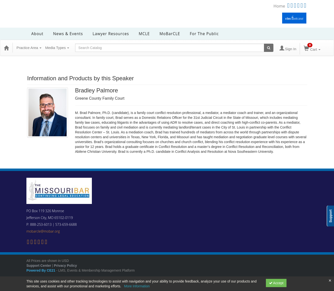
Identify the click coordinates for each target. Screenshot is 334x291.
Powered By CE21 (41, 270)
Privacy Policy (65, 265)
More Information (137, 286)
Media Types (57, 48)
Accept (276, 283)
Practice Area (28, 48)
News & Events (68, 33)
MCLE (144, 33)
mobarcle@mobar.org (43, 231)
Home (279, 6)
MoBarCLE (169, 33)
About (37, 33)
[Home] (6, 48)
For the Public (204, 33)
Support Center (38, 265)
